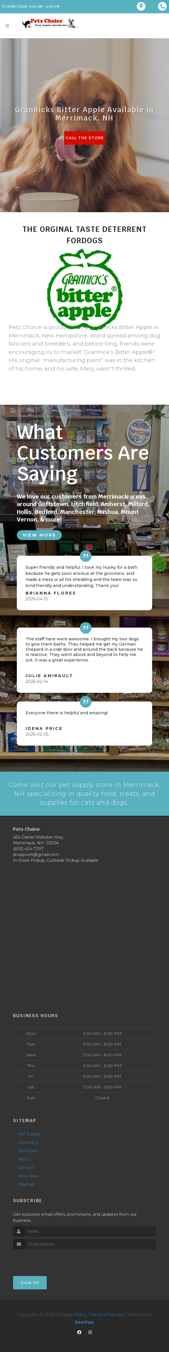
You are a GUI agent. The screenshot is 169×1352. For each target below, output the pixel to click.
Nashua (107, 511)
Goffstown (53, 504)
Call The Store (84, 138)
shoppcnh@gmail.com (36, 854)
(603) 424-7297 (28, 848)
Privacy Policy (72, 1314)
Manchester (77, 511)
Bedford (46, 511)
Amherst (113, 504)
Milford (138, 504)
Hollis (24, 511)
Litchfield (84, 504)
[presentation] (44, 1260)
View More (39, 534)
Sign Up (30, 1282)
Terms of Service (107, 1314)
